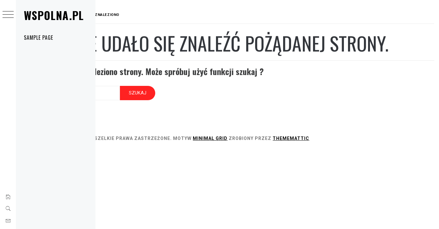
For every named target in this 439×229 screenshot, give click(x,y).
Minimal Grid (272, 157)
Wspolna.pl (54, 15)
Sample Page (38, 37)
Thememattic (353, 157)
